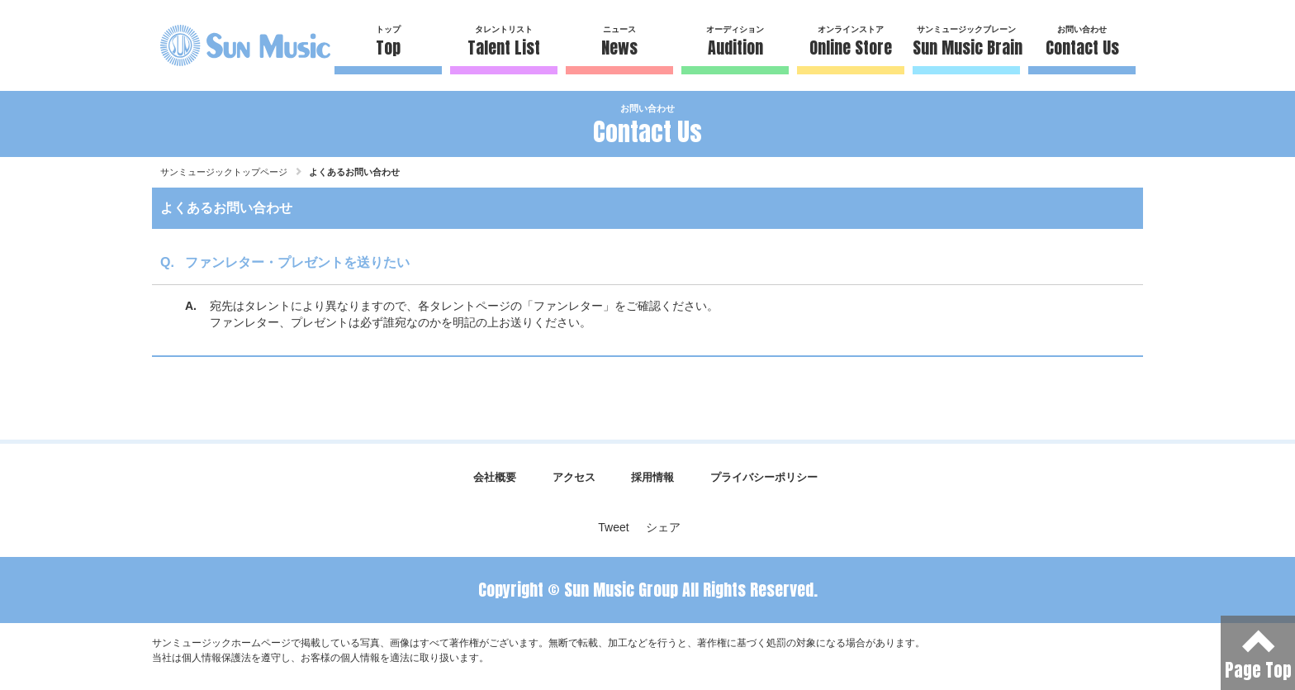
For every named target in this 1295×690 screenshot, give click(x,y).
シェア (663, 527)
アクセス (574, 477)
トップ (388, 42)
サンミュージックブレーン (966, 42)
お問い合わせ (1082, 42)
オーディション (735, 42)
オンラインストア (850, 42)
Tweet (613, 527)
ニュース (619, 42)
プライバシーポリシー (764, 477)
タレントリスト (503, 42)
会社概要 (494, 477)
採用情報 (652, 477)
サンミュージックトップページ (223, 172)
